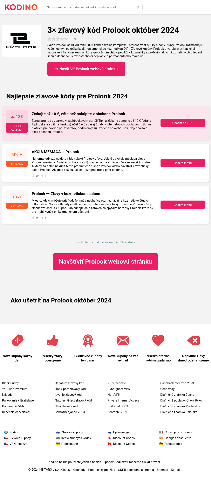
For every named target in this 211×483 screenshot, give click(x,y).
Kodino (14, 432)
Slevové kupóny (20, 438)
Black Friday (10, 383)
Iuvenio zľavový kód (68, 395)
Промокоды (121, 432)
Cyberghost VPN (119, 389)
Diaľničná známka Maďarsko (180, 406)
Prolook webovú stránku (105, 261)
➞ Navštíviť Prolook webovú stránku (86, 69)
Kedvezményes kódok (76, 438)
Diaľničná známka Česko (177, 395)
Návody (7, 395)
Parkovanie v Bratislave (18, 400)
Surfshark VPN (118, 406)
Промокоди (69, 444)
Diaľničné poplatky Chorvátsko (181, 400)
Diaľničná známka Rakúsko (178, 412)
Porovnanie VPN (13, 406)
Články (65, 470)
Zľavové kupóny (72, 432)
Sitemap (162, 470)
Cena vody (167, 389)
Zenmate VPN (117, 412)
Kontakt (176, 470)
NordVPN (114, 395)
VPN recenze (18, 444)
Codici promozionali (178, 432)
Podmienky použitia (101, 470)
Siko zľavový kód (66, 406)
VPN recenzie (117, 383)
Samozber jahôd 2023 (70, 412)
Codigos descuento (178, 438)
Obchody (79, 470)
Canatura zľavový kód (69, 383)
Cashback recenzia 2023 (177, 383)
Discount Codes (124, 438)
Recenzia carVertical (16, 412)
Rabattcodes (173, 444)
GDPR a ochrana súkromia (136, 470)
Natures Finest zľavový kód (73, 400)
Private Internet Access (123, 400)
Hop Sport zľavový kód (70, 389)
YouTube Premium (14, 389)
